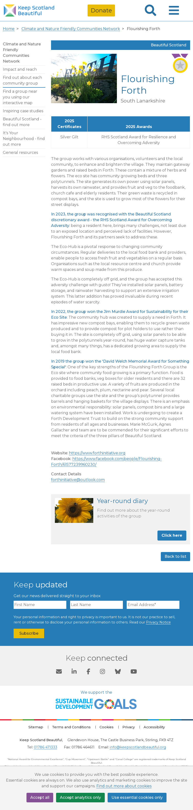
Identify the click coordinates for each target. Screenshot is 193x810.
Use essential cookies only (137, 797)
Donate (101, 10)
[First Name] (40, 605)
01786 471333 (45, 747)
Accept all (39, 797)
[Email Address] (153, 605)
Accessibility (154, 727)
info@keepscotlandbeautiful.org (138, 747)
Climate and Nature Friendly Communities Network (70, 29)
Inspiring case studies (23, 111)
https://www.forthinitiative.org (97, 453)
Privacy (128, 727)
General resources (20, 152)
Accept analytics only (80, 797)
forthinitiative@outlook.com (78, 479)
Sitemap (35, 727)
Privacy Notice (158, 622)
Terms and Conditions (71, 727)
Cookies (106, 727)
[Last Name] (96, 605)
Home (9, 29)
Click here (172, 535)
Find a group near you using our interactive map (20, 97)
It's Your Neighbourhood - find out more (24, 139)
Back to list (175, 556)
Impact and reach (20, 69)
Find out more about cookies (123, 786)
